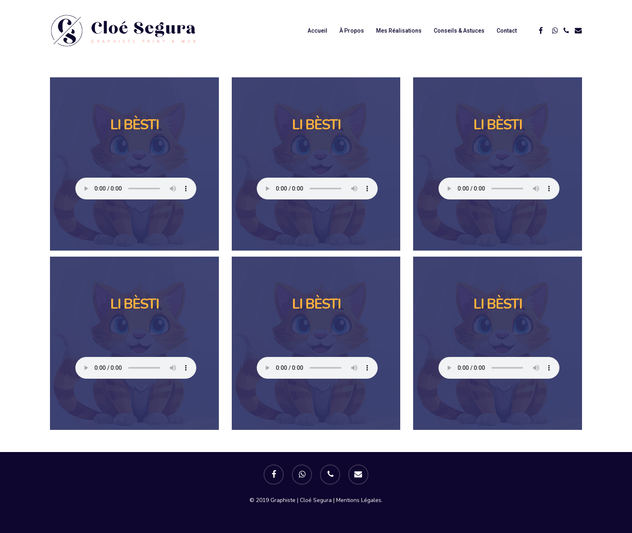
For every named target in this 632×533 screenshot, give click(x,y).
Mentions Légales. (359, 500)
